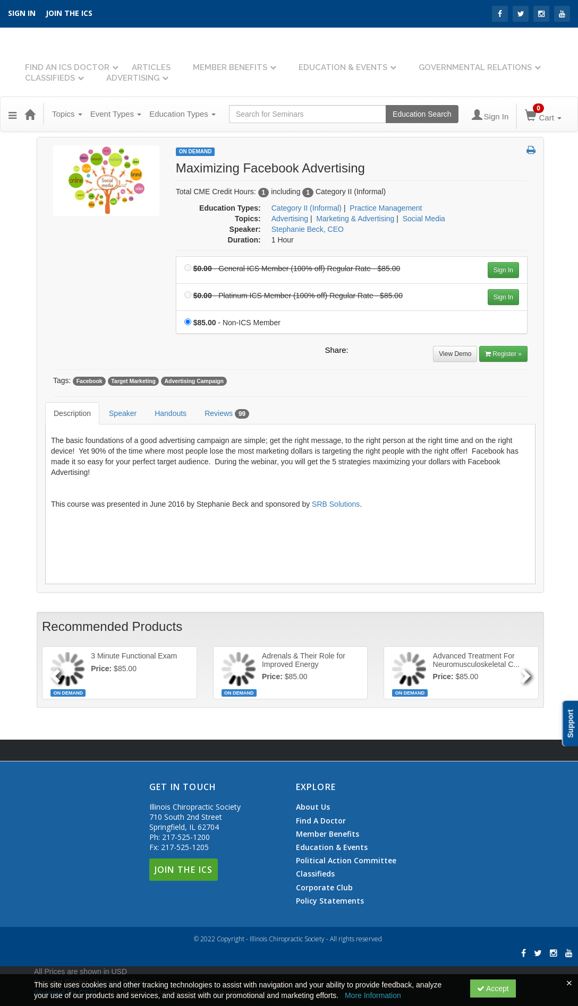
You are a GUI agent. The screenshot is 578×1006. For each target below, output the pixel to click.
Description (72, 413)
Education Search (422, 114)
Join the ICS (69, 13)
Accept (493, 988)
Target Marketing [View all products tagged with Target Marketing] (133, 381)
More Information (373, 995)
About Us (313, 807)
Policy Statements (330, 901)
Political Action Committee (346, 860)
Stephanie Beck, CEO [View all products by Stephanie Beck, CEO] (307, 229)
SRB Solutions (336, 504)
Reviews (227, 414)
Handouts (170, 413)
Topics (67, 113)
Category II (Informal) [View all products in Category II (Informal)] (306, 208)
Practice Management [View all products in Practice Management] (386, 208)
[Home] (29, 114)
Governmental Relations (475, 67)
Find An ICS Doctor (67, 67)
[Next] (526, 672)
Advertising (132, 78)
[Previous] (53, 672)
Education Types (182, 113)
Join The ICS (183, 869)
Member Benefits (230, 67)
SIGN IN (22, 13)
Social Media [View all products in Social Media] (424, 218)
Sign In (503, 270)
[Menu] (12, 114)
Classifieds (50, 78)
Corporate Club (324, 887)
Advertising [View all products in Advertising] (289, 218)
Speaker (123, 413)
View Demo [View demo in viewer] (455, 354)
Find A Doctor (321, 821)
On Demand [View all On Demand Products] (195, 151)
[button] (531, 151)
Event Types (115, 113)
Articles (151, 67)
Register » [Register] (503, 354)
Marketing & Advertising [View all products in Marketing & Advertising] (355, 218)
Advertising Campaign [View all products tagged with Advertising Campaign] (193, 381)
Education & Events (343, 67)
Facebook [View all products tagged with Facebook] (89, 381)
